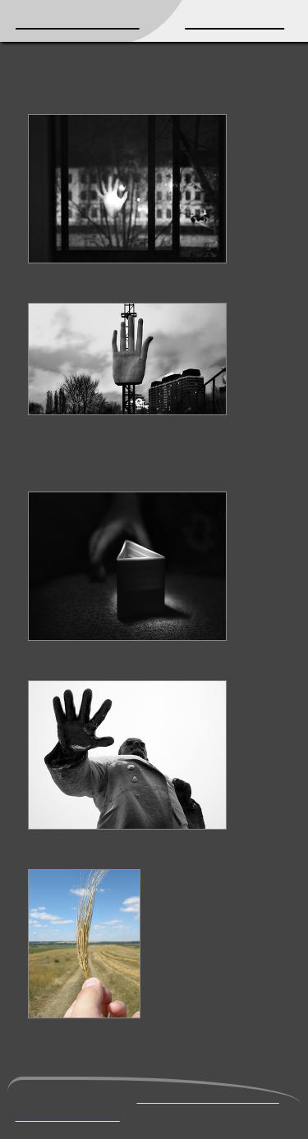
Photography (234, 20)
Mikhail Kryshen (78, 20)
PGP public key (68, 1114)
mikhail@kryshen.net (207, 1096)
